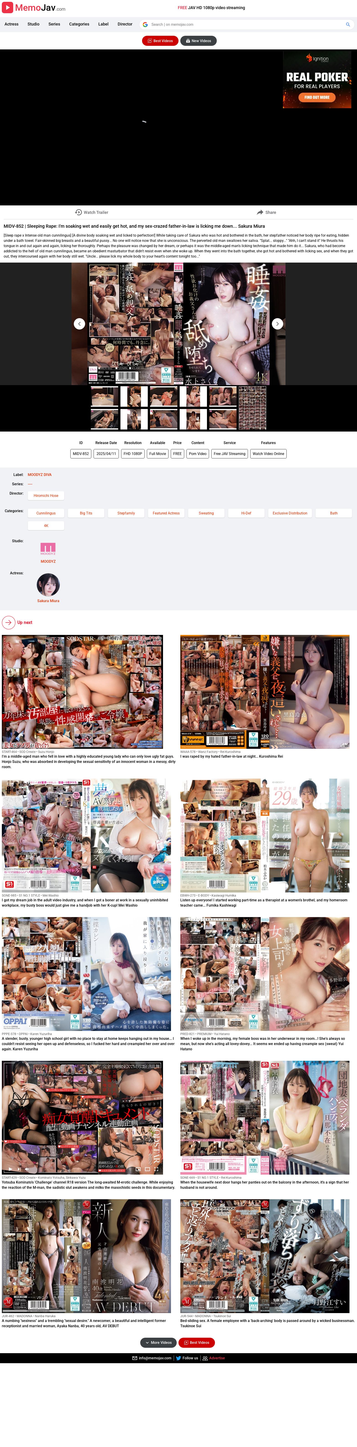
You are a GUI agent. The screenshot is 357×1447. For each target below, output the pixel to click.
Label (103, 24)
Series (54, 24)
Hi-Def (246, 513)
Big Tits (86, 513)
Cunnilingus (46, 513)
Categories (79, 24)
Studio (33, 24)
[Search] (247, 25)
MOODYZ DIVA (40, 475)
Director (125, 24)
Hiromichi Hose (46, 495)
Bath (334, 513)
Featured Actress (166, 513)
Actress (11, 24)
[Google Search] (348, 25)
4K (46, 526)
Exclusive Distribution (290, 513)
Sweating (206, 513)
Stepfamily (126, 513)
